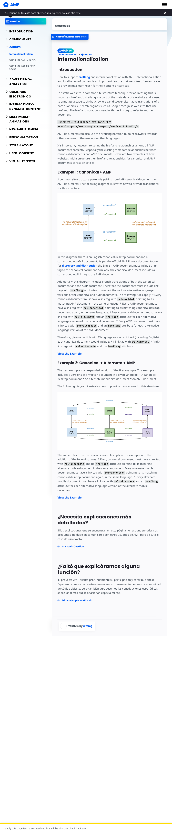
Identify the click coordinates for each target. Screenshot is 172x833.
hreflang (83, 77)
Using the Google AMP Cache (25, 65)
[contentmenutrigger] (109, 24)
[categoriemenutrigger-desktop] (73, 37)
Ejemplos (86, 54)
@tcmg (88, 622)
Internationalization (21, 54)
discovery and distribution (75, 265)
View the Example (69, 353)
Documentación (67, 54)
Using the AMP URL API (22, 59)
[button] (164, 4)
